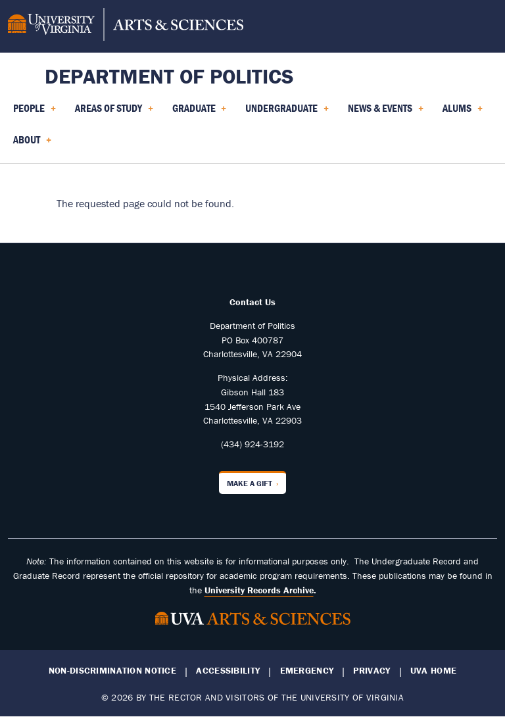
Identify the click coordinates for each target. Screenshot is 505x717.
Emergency (307, 670)
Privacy (371, 670)
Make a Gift (249, 483)
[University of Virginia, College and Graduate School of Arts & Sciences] (125, 26)
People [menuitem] (34, 112)
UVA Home (433, 670)
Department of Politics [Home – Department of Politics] (169, 76)
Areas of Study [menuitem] (114, 112)
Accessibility (228, 670)
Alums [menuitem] (462, 112)
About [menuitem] (32, 144)
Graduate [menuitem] (199, 112)
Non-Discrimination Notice (112, 670)
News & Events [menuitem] (386, 112)
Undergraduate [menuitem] (287, 112)
